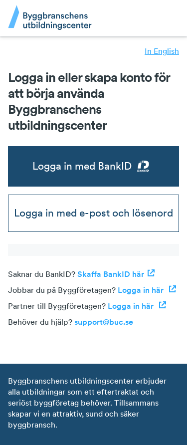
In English (162, 51)
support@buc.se (103, 322)
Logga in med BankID (93, 166)
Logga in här (147, 290)
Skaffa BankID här (116, 274)
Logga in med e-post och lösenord (93, 213)
